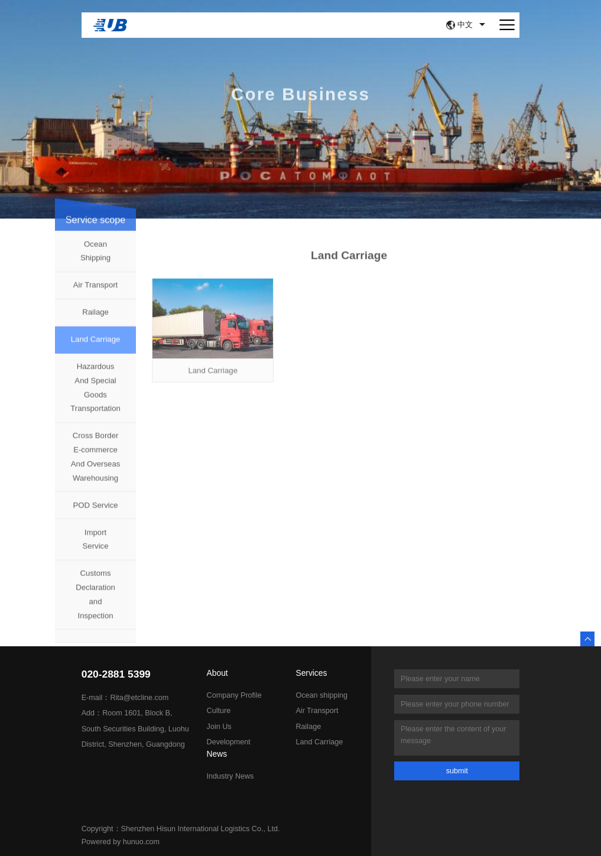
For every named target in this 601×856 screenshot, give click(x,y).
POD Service (95, 512)
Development (229, 742)
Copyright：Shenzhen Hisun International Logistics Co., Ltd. (181, 829)
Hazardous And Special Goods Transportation (95, 394)
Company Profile (234, 695)
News (217, 754)
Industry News (230, 776)
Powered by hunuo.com (121, 842)
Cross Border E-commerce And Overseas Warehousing (96, 463)
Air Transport (95, 292)
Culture (219, 711)
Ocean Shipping (95, 257)
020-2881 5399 (116, 674)
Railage (95, 319)
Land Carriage (96, 346)
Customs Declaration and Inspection (95, 601)
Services (311, 673)
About (217, 673)
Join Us (219, 726)
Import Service (96, 546)
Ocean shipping (321, 695)
